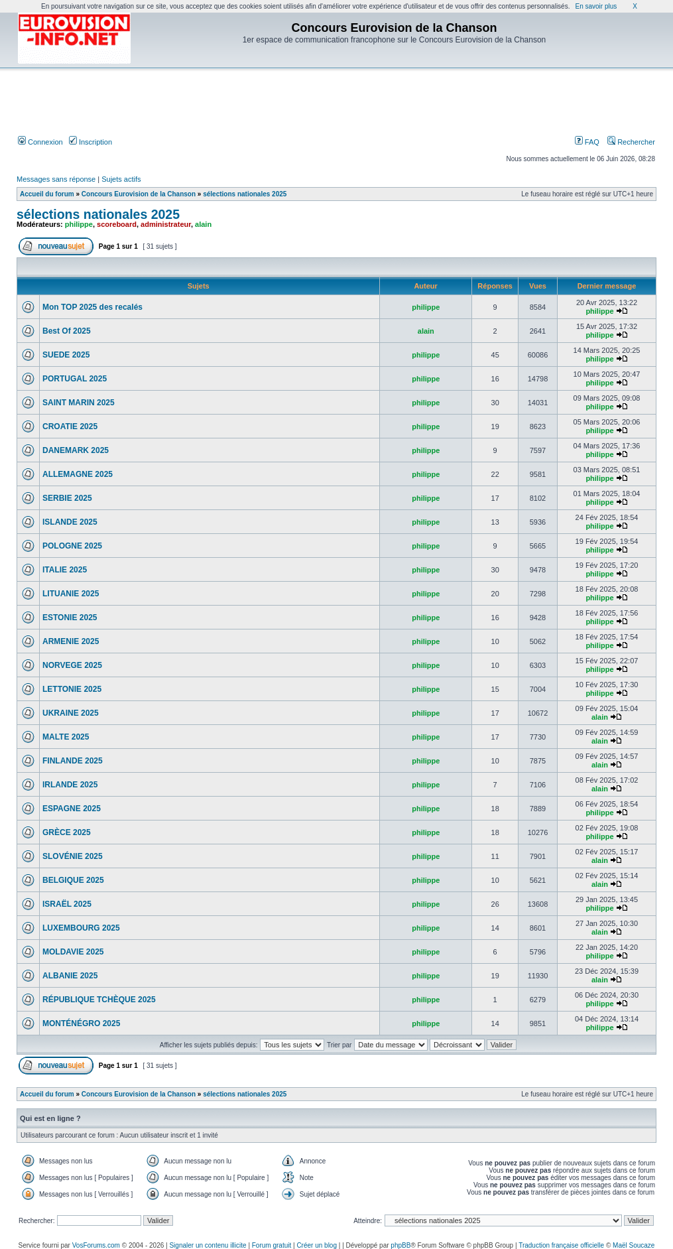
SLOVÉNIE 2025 (72, 856)
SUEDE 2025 (66, 355)
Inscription (90, 142)
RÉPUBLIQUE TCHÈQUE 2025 (99, 999)
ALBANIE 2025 (69, 975)
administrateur (166, 224)
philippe (79, 224)
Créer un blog (316, 1245)
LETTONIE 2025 (71, 689)
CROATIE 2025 (69, 426)
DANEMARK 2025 (75, 450)
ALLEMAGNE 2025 (77, 474)
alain (203, 224)
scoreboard (117, 224)
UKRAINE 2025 (70, 713)
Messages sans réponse (56, 179)
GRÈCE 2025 (66, 832)
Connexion (40, 142)
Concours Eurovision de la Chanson (139, 194)
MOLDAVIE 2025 (72, 951)
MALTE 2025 (65, 737)
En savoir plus (596, 6)
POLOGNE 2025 (72, 546)
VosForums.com (96, 1245)
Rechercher (631, 142)
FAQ (587, 142)
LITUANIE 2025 (70, 593)
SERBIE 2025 (67, 498)
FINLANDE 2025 (72, 760)
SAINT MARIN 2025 (78, 402)
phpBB (400, 1245)
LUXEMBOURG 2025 (81, 928)
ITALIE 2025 (64, 569)
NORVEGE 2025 (72, 665)
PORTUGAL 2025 (74, 378)
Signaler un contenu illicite (207, 1245)
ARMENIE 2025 (70, 641)
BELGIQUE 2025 (73, 880)
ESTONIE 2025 (69, 617)
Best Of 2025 (66, 331)
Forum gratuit (271, 1245)
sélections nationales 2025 (244, 194)
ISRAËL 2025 (67, 904)
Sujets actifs (121, 179)
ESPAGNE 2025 (71, 808)
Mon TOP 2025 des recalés (92, 307)
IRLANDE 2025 (69, 784)
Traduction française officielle (561, 1245)
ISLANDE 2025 (69, 522)
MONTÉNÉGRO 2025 (81, 1023)
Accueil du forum (47, 194)
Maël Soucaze (633, 1245)
